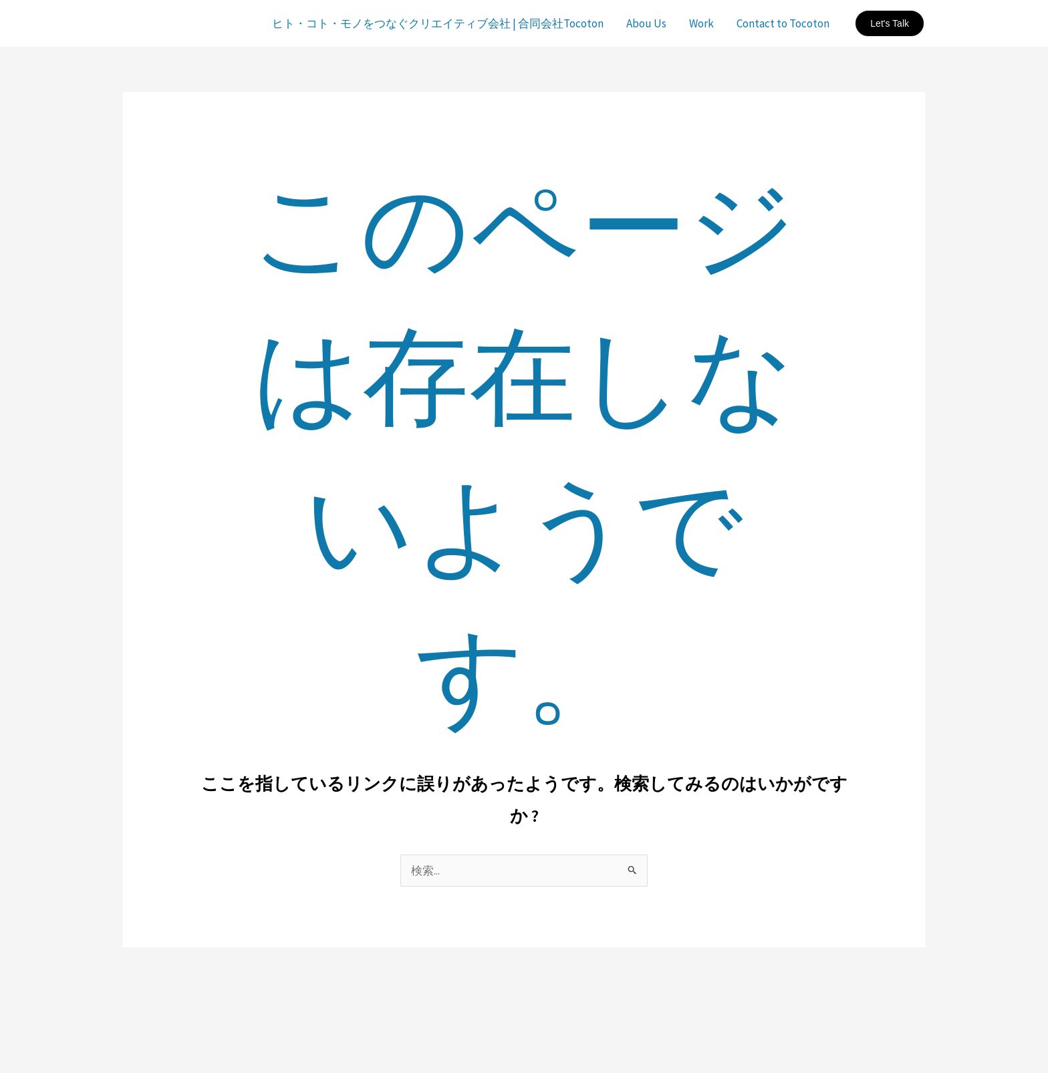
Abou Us (646, 23)
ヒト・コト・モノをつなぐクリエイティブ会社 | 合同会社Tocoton (438, 23)
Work (701, 23)
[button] (889, 23)
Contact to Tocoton (783, 23)
